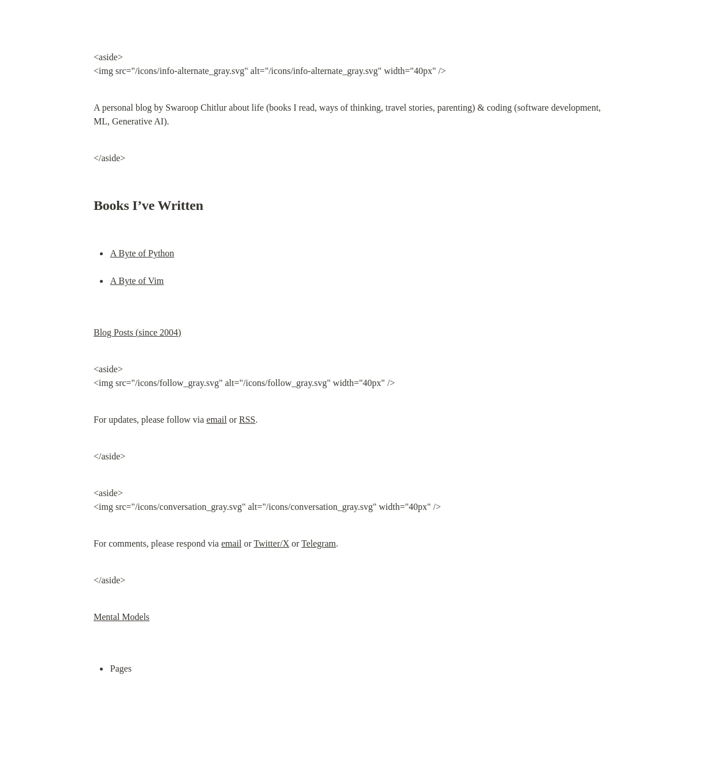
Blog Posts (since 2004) (137, 332)
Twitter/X (271, 543)
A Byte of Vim (137, 281)
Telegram (318, 543)
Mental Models (121, 617)
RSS (247, 419)
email (216, 419)
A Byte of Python (142, 253)
